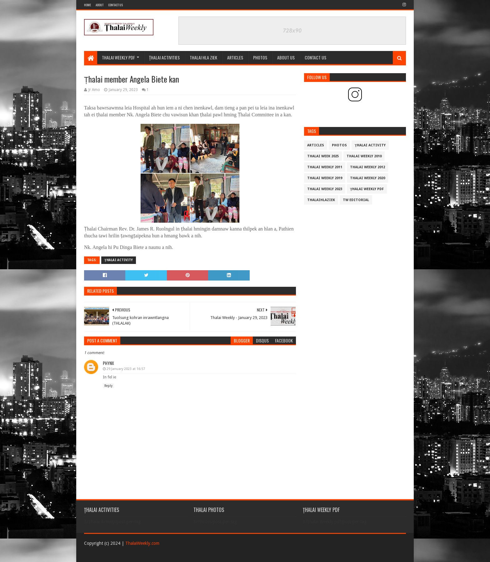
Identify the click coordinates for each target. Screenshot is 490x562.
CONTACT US (315, 57)
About (99, 5)
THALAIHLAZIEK (321, 200)
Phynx (108, 363)
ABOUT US (286, 57)
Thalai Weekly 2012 (367, 167)
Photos (339, 145)
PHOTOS (260, 57)
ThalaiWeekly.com (142, 543)
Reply (108, 385)
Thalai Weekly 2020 (367, 178)
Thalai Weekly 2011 (324, 167)
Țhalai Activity (118, 260)
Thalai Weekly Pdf (118, 57)
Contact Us (115, 5)
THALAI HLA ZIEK (203, 57)
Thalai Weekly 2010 (364, 156)
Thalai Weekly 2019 (324, 178)
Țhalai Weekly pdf (367, 189)
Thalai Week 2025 (323, 156)
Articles (235, 57)
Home (87, 5)
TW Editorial (356, 200)
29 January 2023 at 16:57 (126, 369)
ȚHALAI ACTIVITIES (164, 57)
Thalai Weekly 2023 (324, 189)
